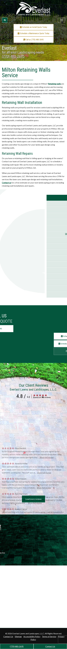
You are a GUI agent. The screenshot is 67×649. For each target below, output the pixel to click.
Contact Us (50, 646)
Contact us (6, 182)
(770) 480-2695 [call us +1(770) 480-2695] (17, 646)
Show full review (46, 501)
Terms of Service (49, 636)
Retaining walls (54, 84)
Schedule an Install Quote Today (33, 27)
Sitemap (18, 636)
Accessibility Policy (31, 636)
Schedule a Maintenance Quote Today (33, 33)
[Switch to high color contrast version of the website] (5, 20)
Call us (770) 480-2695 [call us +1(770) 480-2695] (33, 39)
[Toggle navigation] (61, 20)
